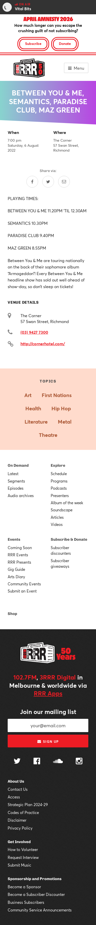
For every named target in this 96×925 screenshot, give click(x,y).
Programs (59, 481)
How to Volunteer (23, 849)
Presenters (60, 495)
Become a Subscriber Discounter (36, 894)
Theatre (48, 434)
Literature (36, 421)
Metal (64, 421)
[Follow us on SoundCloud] (58, 761)
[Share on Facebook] (32, 182)
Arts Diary (16, 576)
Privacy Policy (20, 828)
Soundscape (61, 509)
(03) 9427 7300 (34, 332)
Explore (58, 465)
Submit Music (19, 865)
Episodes (16, 488)
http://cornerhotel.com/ (42, 343)
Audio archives (21, 495)
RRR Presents (19, 562)
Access (14, 796)
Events (14, 539)
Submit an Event (22, 591)
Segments (16, 481)
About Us (16, 781)
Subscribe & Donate (69, 539)
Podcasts (59, 488)
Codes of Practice (23, 812)
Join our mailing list (48, 712)
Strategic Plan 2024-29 (28, 804)
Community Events (24, 583)
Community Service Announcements (40, 909)
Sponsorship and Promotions (34, 879)
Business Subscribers (26, 902)
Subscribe (33, 43)
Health (33, 408)
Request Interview (23, 857)
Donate (65, 43)
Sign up (48, 741)
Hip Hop (61, 408)
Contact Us (18, 789)
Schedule (59, 473)
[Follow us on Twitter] (17, 761)
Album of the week (67, 502)
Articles (57, 517)
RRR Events (18, 554)
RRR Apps (48, 693)
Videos (57, 524)
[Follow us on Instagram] (79, 762)
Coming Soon (20, 547)
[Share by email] (64, 182)
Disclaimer (17, 820)
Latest (13, 473)
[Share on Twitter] (48, 182)
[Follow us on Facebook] (37, 762)
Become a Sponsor (24, 886)
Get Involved (19, 842)
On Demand (18, 465)
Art (27, 395)
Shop (12, 613)
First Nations (57, 395)
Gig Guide (16, 569)
